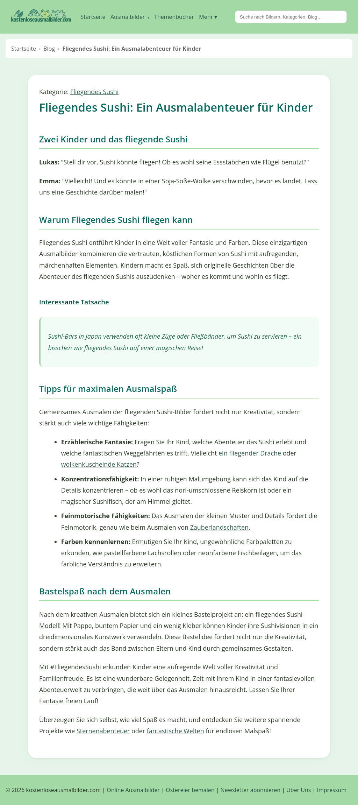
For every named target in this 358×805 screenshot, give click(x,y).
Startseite (93, 17)
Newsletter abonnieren (250, 790)
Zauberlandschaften (219, 527)
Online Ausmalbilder (133, 790)
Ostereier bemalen (190, 790)
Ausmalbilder (129, 17)
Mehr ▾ (208, 17)
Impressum (331, 790)
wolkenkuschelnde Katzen (99, 464)
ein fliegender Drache (250, 453)
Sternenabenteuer (103, 731)
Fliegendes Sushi (94, 91)
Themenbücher (174, 17)
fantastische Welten (175, 731)
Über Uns (298, 790)
